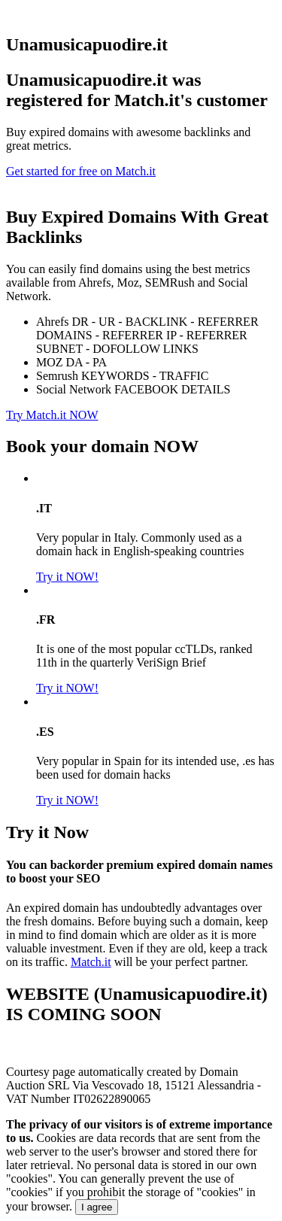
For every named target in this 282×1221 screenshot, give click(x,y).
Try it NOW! (67, 576)
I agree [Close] (97, 1207)
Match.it (91, 961)
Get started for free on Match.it (81, 171)
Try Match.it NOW (52, 415)
